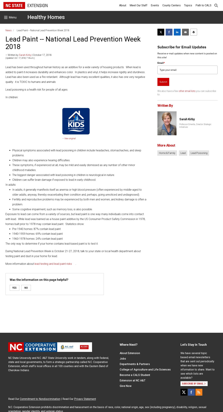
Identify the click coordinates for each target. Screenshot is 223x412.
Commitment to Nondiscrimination (40, 399)
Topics (188, 5)
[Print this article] (193, 32)
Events (155, 5)
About (122, 5)
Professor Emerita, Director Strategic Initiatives (195, 125)
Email (161, 62)
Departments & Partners (135, 364)
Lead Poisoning (199, 153)
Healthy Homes (46, 17)
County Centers (171, 5)
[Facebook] (191, 392)
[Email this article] (185, 32)
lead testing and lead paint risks (53, 263)
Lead (183, 153)
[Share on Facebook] (169, 32)
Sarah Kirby (25, 55)
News (8, 30)
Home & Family (167, 153)
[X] (183, 392)
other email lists (187, 91)
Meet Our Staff (138, 5)
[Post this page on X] (160, 32)
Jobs (123, 358)
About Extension (130, 353)
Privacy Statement (85, 399)
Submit (163, 81)
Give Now (125, 386)
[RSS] (199, 392)
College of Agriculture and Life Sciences (145, 369)
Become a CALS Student (135, 375)
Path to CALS (203, 5)
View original (70, 138)
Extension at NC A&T (132, 380)
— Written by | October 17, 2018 (28, 55)
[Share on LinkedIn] (177, 32)
